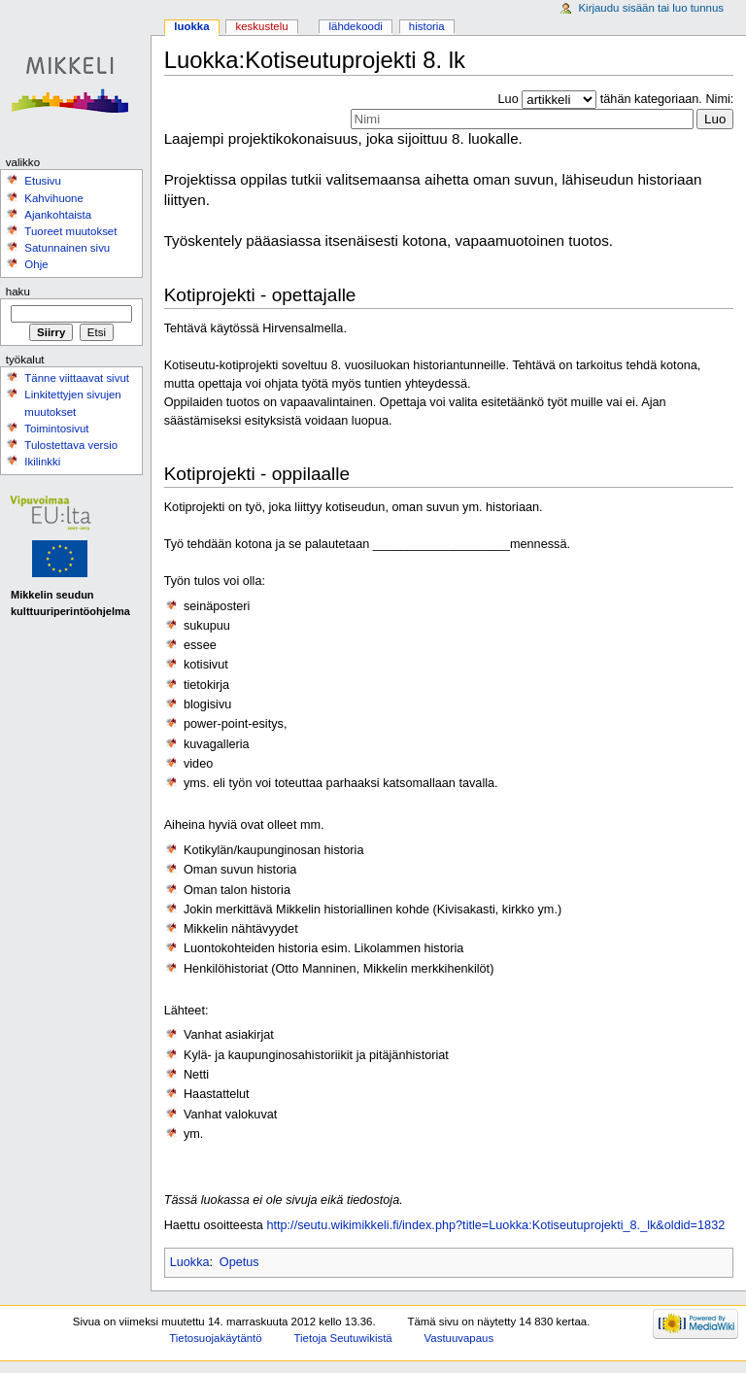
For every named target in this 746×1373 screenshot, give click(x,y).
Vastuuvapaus (459, 1338)
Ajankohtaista (57, 215)
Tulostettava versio (71, 445)
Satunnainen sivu (67, 248)
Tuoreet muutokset (70, 231)
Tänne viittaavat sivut (76, 378)
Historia (427, 26)
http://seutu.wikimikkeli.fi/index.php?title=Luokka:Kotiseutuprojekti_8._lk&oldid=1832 (495, 1225)
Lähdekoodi (355, 26)
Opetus (239, 1262)
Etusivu (42, 181)
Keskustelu (262, 26)
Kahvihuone (54, 198)
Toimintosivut (56, 428)
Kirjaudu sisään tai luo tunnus (651, 8)
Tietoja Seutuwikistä (343, 1338)
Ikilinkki (42, 461)
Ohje (36, 264)
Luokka (190, 1262)
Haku (18, 291)
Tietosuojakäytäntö (215, 1338)
